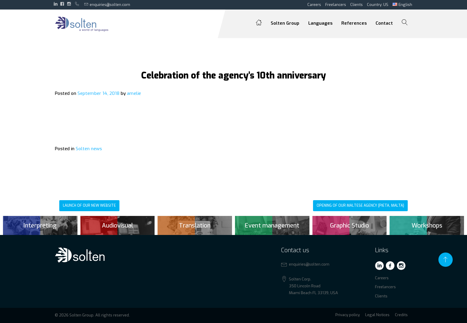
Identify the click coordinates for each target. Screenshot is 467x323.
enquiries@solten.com (107, 4)
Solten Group (285, 23)
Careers (314, 4)
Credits (401, 314)
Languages (320, 23)
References (354, 23)
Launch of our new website (89, 205)
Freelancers (335, 4)
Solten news (89, 149)
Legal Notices (377, 314)
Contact (384, 23)
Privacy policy (347, 314)
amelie (134, 93)
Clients (356, 4)
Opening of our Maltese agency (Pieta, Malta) (360, 205)
